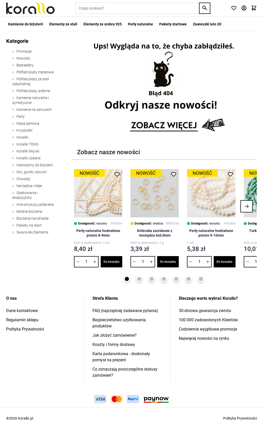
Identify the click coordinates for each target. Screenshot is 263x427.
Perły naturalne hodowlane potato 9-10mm (211, 233)
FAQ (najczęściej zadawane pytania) (125, 310)
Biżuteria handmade (32, 218)
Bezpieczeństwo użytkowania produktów (119, 322)
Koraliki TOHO (27, 144)
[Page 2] (139, 279)
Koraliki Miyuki (27, 151)
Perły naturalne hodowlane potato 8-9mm (98, 233)
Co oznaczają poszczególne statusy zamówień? (124, 372)
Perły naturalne (140, 24)
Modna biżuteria (29, 211)
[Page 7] (201, 279)
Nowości (23, 58)
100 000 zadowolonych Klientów (208, 319)
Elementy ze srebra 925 (102, 24)
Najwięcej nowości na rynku (204, 338)
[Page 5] (176, 279)
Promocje (24, 51)
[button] (81, 206)
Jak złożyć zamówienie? (114, 335)
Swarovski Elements (32, 232)
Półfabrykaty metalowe (35, 72)
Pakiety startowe (173, 24)
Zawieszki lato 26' (207, 24)
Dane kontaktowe (22, 310)
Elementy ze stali (63, 24)
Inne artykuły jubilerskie (35, 204)
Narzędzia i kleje (29, 186)
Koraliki (22, 137)
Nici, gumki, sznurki (31, 172)
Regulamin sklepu (22, 319)
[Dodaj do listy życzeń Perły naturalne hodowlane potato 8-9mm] (117, 174)
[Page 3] (151, 279)
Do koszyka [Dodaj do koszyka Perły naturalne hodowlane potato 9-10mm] (224, 262)
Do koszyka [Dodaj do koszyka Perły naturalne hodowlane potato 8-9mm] (111, 262)
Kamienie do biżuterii (25, 24)
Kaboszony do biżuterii (34, 165)
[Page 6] (188, 279)
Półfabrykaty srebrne (33, 91)
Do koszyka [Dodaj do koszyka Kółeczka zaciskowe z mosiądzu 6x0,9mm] (168, 262)
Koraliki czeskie (28, 158)
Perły (20, 116)
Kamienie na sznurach (34, 110)
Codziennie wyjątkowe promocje (208, 329)
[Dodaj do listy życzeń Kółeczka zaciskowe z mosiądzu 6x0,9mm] (174, 174)
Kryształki (24, 130)
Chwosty (23, 179)
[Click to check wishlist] (234, 8)
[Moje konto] (244, 8)
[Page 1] (127, 279)
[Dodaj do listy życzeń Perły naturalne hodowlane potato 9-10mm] (230, 174)
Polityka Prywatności (25, 329)
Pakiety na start (29, 225)
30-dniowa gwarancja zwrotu (205, 310)
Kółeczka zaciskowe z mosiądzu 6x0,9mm (154, 233)
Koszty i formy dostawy (113, 344)
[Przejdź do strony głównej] (30, 8)
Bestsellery (25, 65)
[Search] (204, 8)
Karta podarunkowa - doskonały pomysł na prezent (121, 356)
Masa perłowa (27, 123)
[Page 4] (164, 279)
